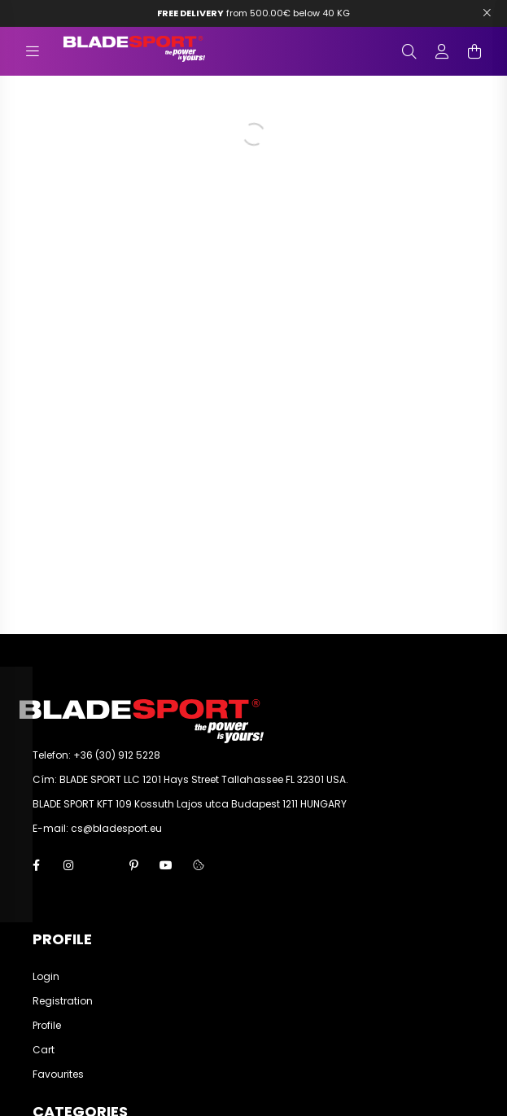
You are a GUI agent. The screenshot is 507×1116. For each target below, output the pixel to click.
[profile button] (442, 51)
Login (46, 977)
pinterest (133, 865)
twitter (101, 865)
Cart (44, 1050)
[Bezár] (486, 13)
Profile (47, 1025)
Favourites (58, 1074)
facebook (36, 865)
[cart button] (474, 51)
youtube (166, 865)
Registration (63, 1001)
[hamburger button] (32, 51)
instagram (68, 865)
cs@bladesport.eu (116, 828)
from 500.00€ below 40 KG (253, 13)
